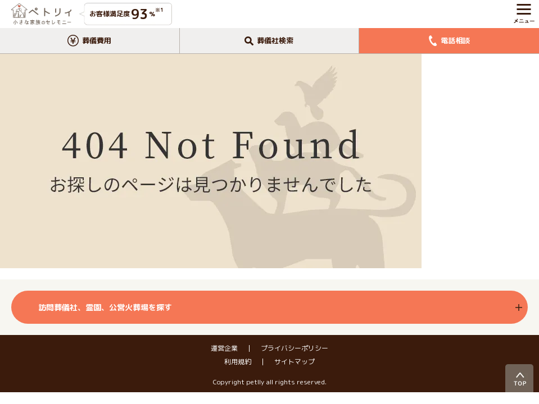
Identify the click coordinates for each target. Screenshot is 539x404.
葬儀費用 (89, 41)
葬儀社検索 (268, 40)
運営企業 (224, 348)
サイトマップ (294, 362)
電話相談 (449, 40)
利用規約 (237, 362)
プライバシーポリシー (294, 348)
